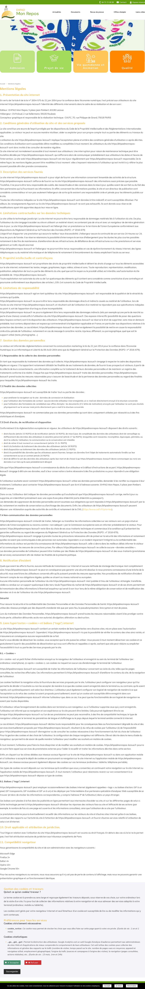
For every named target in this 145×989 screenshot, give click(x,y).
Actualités (56, 12)
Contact (123, 2)
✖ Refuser (33, 962)
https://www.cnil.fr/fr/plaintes (97, 509)
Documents (75, 12)
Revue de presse (97, 12)
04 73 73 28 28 (108, 2)
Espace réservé (139, 2)
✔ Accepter (13, 962)
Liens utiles (140, 12)
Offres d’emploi (120, 12)
